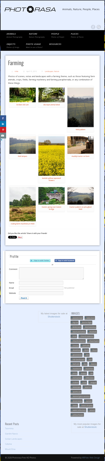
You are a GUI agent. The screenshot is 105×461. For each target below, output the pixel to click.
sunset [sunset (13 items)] (89, 401)
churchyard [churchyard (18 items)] (94, 341)
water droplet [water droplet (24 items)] (86, 405)
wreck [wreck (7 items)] (92, 410)
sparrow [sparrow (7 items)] (88, 387)
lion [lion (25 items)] (85, 364)
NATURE (37, 35)
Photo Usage (34, 45)
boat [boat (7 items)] (74, 336)
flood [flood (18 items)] (95, 350)
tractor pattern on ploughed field (80, 208)
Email (11, 288)
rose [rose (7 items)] (84, 382)
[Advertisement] (19, 325)
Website (12, 293)
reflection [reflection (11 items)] (90, 378)
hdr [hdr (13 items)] (87, 354)
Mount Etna (10, 449)
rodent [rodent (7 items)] (75, 382)
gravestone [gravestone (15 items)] (77, 354)
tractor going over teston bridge (51, 208)
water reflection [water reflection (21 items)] (79, 410)
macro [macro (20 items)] (93, 364)
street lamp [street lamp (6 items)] (77, 401)
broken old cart (23, 105)
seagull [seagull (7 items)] (93, 382)
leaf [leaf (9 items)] (90, 359)
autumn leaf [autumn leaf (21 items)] (77, 318)
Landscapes (49, 71)
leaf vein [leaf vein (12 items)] (76, 364)
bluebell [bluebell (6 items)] (93, 331)
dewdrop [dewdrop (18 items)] (76, 350)
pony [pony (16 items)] (75, 373)
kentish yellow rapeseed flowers (51, 179)
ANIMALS (14, 35)
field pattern (80, 129)
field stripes (22, 156)
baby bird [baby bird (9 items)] (90, 318)
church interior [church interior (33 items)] (79, 341)
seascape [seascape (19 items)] (77, 387)
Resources (55, 44)
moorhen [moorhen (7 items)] (89, 368)
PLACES (77, 35)
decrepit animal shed (51, 105)
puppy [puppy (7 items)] (83, 373)
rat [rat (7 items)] (92, 373)
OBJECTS (13, 45)
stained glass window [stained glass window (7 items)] (81, 396)
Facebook (93, 27)
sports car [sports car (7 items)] (77, 391)
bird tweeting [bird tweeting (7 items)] (90, 327)
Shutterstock (54, 317)
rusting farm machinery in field (22, 224)
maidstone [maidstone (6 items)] (77, 368)
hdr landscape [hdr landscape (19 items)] (78, 359)
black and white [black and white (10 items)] (79, 331)
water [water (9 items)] (75, 405)
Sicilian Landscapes (13, 439)
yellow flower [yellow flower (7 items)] (78, 415)
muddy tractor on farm (80, 156)
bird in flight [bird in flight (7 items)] (87, 322)
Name (11, 283)
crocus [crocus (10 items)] (75, 345)
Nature (56, 71)
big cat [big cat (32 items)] (75, 322)
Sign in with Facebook (65, 260)
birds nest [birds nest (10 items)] (77, 327)
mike (16, 71)
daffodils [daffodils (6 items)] (86, 345)
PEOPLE (57, 35)
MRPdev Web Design (91, 457)
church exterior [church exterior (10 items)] (87, 336)
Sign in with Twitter (40, 260)
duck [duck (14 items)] (86, 350)
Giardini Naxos (11, 433)
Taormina (9, 428)
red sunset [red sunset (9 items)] (77, 378)
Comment (13, 269)
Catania (8, 444)
